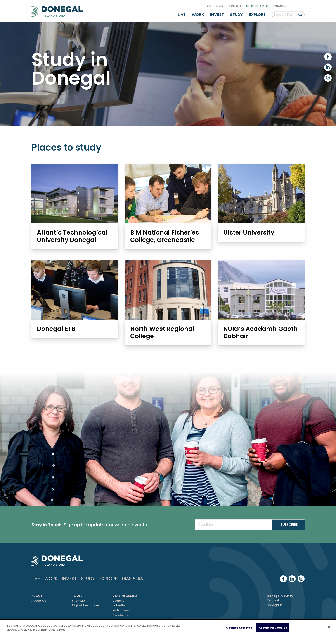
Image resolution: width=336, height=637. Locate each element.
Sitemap (78, 601)
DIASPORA (132, 579)
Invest (217, 14)
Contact (234, 5)
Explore (257, 14)
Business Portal (257, 5)
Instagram (120, 610)
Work (198, 14)
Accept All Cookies (273, 628)
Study (236, 14)
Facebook (120, 615)
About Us (38, 601)
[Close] (329, 627)
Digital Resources (86, 605)
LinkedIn (118, 605)
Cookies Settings (239, 628)
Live (182, 14)
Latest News (214, 5)
